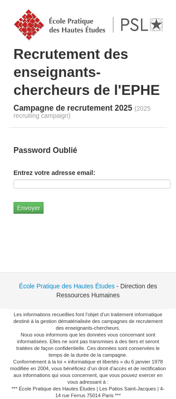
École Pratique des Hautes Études (66, 286)
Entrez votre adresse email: (54, 172)
